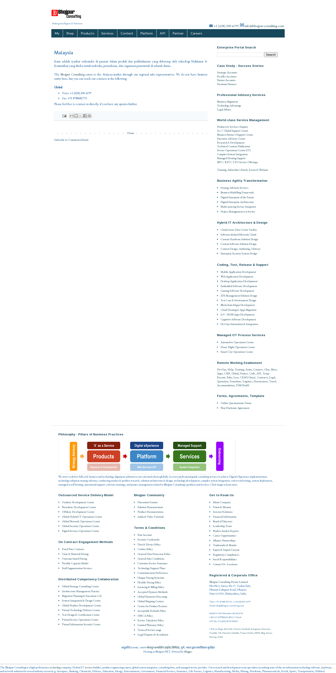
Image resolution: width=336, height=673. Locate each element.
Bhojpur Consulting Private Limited (228, 582)
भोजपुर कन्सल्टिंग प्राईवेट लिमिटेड (162, 647)
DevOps (221, 369)
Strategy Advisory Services (234, 188)
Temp (265, 373)
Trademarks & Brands (224, 545)
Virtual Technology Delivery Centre (81, 610)
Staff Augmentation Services (77, 568)
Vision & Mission (222, 507)
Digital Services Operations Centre (80, 531)
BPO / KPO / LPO (228, 162)
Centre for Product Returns (152, 606)
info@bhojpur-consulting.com (264, 26)
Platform (146, 33)
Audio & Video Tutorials (150, 517)
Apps (220, 373)
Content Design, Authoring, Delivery (240, 249)
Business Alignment (227, 101)
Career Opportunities (224, 535)
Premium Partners (226, 84)
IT (248, 150)
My (57, 33)
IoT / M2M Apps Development (237, 314)
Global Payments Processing (152, 596)
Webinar (263, 170)
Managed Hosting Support (231, 158)
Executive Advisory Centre (231, 138)
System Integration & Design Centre (81, 600)
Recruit (221, 377)
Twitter (237, 628)
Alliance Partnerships (224, 540)
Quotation (222, 381)
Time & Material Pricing (75, 554)
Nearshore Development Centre (79, 507)
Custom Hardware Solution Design (239, 239)
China (251, 377)
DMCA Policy (145, 616)
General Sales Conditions (150, 558)
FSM (239, 385)
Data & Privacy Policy (149, 544)
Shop (70, 33)
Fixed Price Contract (73, 549)
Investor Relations (222, 512)
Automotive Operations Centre (237, 342)
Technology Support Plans (151, 568)
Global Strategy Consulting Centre (80, 586)
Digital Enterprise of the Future (237, 197)
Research (222, 142)
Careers (196, 33)
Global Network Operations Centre (81, 521)
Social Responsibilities (225, 559)
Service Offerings (248, 162)
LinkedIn (234, 632)
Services (107, 33)
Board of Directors (222, 521)
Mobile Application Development (238, 272)
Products (87, 33)
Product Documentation (150, 512)
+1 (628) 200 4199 (226, 26)
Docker (250, 632)
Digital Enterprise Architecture (237, 202)
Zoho (229, 377)
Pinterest (266, 628)
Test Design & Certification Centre (81, 615)
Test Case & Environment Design (238, 300)
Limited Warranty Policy (150, 625)
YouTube (228, 628)
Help (230, 369)
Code (252, 373)
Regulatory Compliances (226, 555)
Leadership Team (222, 526)
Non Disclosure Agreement (234, 408)
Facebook (246, 628)
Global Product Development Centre (81, 605)
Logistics (247, 381)
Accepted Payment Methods (152, 592)
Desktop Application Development (239, 281)
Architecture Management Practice (81, 591)
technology (55, 667)
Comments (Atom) (78, 140)
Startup (213, 636)
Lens (236, 377)
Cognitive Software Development (238, 319)
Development (237, 142)
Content (127, 33)
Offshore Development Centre (78, 512)
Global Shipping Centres (150, 601)
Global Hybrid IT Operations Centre (82, 517)
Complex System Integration (232, 154)
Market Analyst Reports (226, 531)
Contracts (262, 377)
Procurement (261, 381)
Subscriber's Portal (237, 170)
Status (269, 632)
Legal (272, 377)
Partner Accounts (226, 80)
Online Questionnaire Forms (235, 403)
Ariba (220, 636)
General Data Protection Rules (153, 554)
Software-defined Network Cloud (238, 234)
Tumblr (213, 632)
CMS (227, 373)
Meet (274, 369)
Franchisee (235, 381)
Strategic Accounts (227, 72)
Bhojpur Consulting (72, 74)
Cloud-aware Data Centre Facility (238, 230)
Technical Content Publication (233, 146)
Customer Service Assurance (152, 563)
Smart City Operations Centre (236, 352)
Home (130, 133)
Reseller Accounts (226, 76)
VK (219, 632)
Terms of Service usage (149, 630)
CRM (243, 377)
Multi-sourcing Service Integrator (238, 206)
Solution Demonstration (150, 507)
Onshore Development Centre (78, 502)
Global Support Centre (236, 131)
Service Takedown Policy (150, 620)
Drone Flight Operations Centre (237, 347)
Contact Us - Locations (225, 564)
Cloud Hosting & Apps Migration (238, 310)
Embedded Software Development (238, 286)
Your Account (144, 535)
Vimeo (243, 632)
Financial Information (224, 517)
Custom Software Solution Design (238, 244)
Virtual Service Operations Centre (80, 620)
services (89, 667)
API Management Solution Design (238, 295)
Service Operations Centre (231, 150)
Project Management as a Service (237, 211)
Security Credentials (148, 539)
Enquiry (243, 127)
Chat (267, 369)
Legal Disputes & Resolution (152, 634)
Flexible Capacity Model (75, 563)
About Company (222, 502)
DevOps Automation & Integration (239, 324)
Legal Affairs (224, 109)
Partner (178, 33)
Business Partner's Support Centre (235, 135)
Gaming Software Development (237, 291)
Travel (272, 381)
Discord (225, 632)
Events (252, 170)
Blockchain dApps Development (237, 305)
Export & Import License (226, 550)
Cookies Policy (145, 549)
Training (221, 170)
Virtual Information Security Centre (81, 624)
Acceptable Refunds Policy (151, 611)
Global (235, 373)
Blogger (188, 651)
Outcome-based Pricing (74, 558)
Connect (257, 369)
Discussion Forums (147, 502)
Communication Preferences (152, 573)
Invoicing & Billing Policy (150, 587)
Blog (263, 632)
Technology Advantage (229, 105)
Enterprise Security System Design (238, 253)
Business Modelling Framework (237, 192)
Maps (220, 628)
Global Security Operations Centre (80, 526)
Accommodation (225, 385)
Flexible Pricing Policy (149, 582)
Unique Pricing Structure (150, 578)
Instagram (256, 628)
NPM (257, 632)
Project (244, 373)
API (162, 33)
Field (245, 385)
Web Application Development (236, 276)
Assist (248, 369)
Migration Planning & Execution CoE (82, 596)
